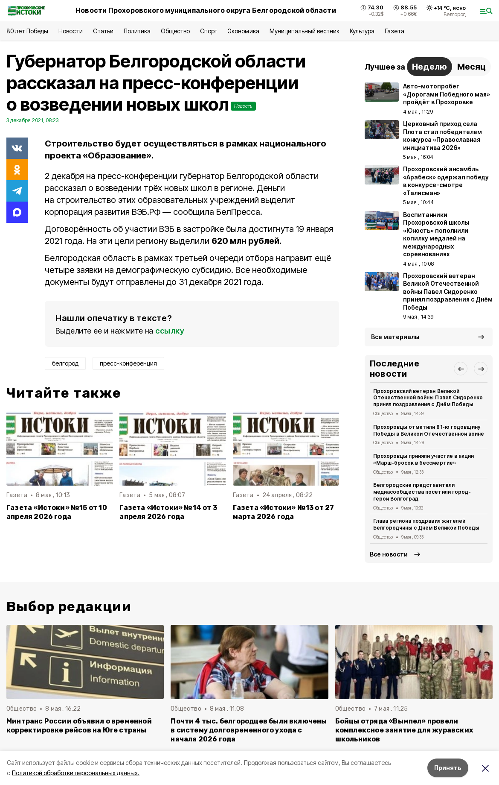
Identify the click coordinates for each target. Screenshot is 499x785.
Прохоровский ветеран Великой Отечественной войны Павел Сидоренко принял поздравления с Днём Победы (428, 398)
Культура (362, 31)
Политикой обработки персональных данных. (75, 772)
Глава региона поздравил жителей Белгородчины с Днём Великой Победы (426, 524)
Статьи (103, 31)
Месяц (471, 67)
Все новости (389, 554)
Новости (70, 31)
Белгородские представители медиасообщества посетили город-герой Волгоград (422, 492)
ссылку (169, 330)
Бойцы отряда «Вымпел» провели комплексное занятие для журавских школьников (404, 730)
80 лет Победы (27, 31)
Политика (137, 31)
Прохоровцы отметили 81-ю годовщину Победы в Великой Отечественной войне (428, 430)
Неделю (429, 67)
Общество (175, 31)
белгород (65, 363)
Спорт (209, 31)
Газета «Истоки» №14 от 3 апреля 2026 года (168, 512)
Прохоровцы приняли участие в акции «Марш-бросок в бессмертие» (423, 459)
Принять (447, 767)
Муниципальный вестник (305, 31)
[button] (460, 368)
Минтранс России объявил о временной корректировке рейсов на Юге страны (79, 725)
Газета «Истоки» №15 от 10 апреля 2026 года (56, 512)
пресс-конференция (128, 363)
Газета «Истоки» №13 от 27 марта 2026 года (283, 512)
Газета (394, 31)
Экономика (243, 31)
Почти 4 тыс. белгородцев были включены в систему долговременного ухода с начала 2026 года (249, 730)
